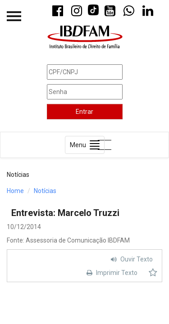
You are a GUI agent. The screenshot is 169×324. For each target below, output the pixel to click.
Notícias (45, 190)
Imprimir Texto (110, 272)
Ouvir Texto (131, 259)
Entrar (84, 111)
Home (15, 190)
